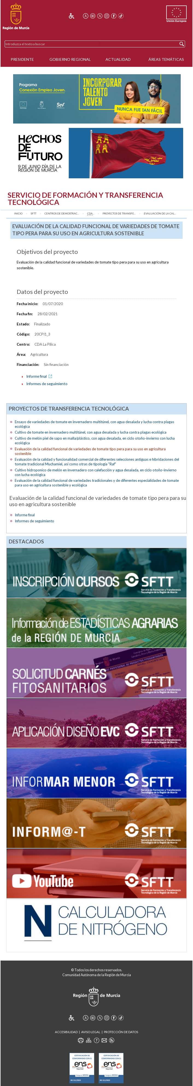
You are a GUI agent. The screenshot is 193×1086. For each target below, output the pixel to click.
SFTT (33, 213)
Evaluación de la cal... (160, 213)
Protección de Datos (121, 1032)
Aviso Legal (90, 1032)
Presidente (22, 59)
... (90, 213)
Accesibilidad (66, 1032)
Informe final (40, 376)
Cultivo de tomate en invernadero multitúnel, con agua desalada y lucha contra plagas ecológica (90, 432)
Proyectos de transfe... (119, 213)
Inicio (18, 213)
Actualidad (118, 59)
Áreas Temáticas (166, 59)
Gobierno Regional (70, 59)
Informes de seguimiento (47, 383)
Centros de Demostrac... (62, 213)
